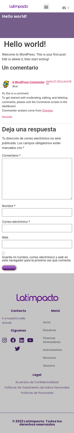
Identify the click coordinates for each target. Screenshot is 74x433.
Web (5, 237)
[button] (46, 7)
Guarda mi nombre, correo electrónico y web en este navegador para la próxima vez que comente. (36, 259)
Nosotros (49, 330)
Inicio (47, 322)
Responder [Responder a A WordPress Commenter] (7, 116)
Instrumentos (52, 350)
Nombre (8, 206)
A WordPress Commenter (28, 82)
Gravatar (47, 110)
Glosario (49, 365)
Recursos (49, 358)
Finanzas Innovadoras (52, 340)
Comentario (11, 155)
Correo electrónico (16, 221)
